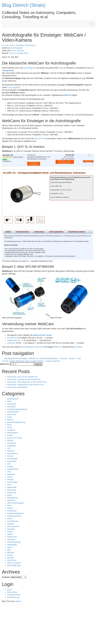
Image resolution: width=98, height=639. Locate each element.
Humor (10, 477)
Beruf (9, 425)
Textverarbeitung (14, 542)
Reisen (10, 519)
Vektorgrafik (12, 545)
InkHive (18, 601)
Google (10, 466)
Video (9, 547)
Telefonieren (12, 537)
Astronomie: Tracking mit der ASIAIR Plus (24, 379)
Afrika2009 (11, 404)
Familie (10, 440)
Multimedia (11, 492)
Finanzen (11, 451)
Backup (10, 420)
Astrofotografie (17, 48)
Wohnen (10, 558)
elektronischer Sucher (42, 335)
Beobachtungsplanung (16, 422)
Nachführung (12, 498)
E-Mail (9, 435)
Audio (9, 417)
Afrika (9, 401)
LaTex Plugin (12, 482)
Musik (9, 495)
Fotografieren (12, 453)
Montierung (11, 490)
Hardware (11, 474)
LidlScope (11, 343)
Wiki (9, 550)
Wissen (10, 555)
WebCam (58, 347)
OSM (9, 506)
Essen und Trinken (14, 438)
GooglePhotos (13, 469)
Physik (9, 508)
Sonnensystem (13, 526)
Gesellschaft (12, 459)
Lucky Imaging (13, 87)
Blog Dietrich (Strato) (23, 5)
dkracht (32, 45)
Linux (9, 485)
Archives (6, 577)
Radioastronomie (14, 516)
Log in (9, 589)
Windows (11, 552)
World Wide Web (14, 565)
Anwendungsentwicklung (17, 409)
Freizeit (10, 456)
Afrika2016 (11, 407)
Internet (10, 479)
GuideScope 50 (13, 340)
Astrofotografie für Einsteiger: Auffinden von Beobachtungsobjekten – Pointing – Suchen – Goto (41, 358)
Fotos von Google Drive (18, 53)
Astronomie (39, 347)
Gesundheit (11, 461)
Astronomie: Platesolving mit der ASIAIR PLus (25, 385)
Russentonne (12, 338)
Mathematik (11, 487)
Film (9, 448)
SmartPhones (12, 521)
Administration (13, 399)
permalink (78, 347)
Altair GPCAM (39, 138)
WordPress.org (13, 597)
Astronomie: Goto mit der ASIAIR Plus (22, 377)
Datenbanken (12, 433)
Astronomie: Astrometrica (17, 387)
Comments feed (13, 595)
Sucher (10, 532)
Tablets (10, 534)
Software (10, 524)
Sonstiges (11, 529)
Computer (11, 430)
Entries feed (12, 592)
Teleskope (11, 539)
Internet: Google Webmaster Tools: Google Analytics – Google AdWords (32, 361)
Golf (9, 464)
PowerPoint (11, 511)
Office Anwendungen (15, 503)
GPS (9, 472)
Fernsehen (11, 443)
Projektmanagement (15, 513)
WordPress (11, 560)
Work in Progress (14, 563)
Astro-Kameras (18, 50)
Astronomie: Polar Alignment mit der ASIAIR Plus (26, 382)
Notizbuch (11, 500)
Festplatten (11, 446)
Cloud (9, 427)
